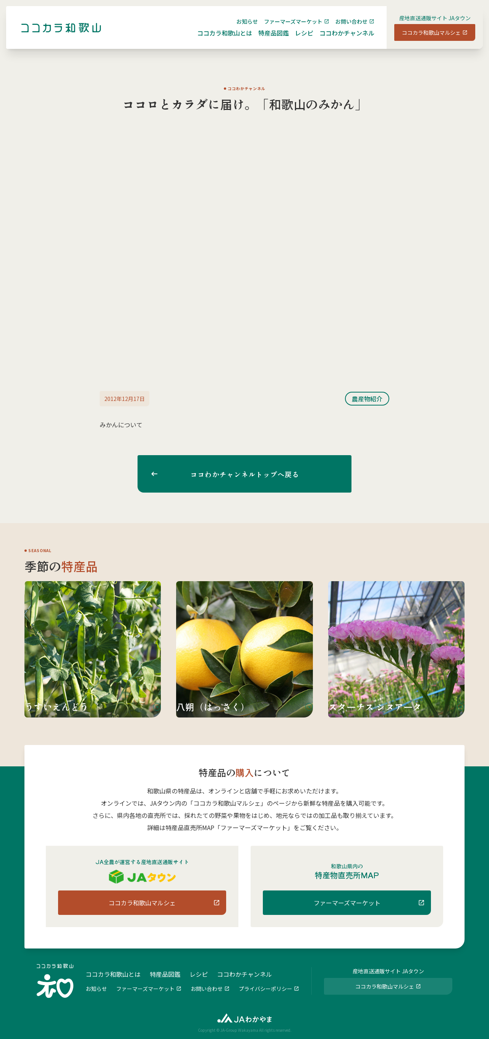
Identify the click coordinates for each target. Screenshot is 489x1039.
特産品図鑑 (267, 39)
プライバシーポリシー (265, 988)
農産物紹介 (367, 398)
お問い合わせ (345, 27)
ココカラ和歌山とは (218, 39)
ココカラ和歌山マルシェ (425, 38)
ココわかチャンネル (340, 39)
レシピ (298, 39)
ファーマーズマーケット (287, 27)
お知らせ (241, 27)
